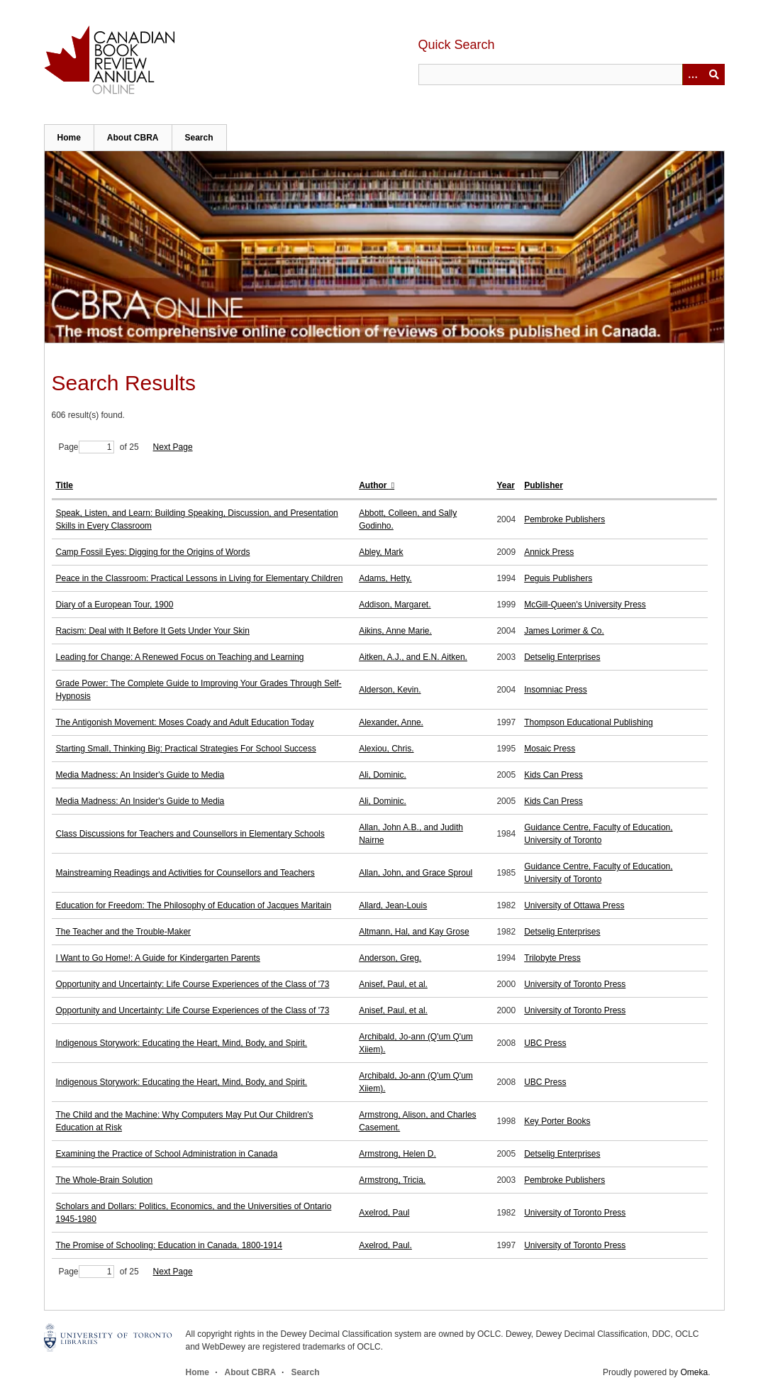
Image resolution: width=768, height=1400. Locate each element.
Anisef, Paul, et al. (393, 984)
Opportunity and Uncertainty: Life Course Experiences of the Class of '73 (193, 984)
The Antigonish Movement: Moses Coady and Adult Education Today (185, 722)
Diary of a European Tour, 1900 (115, 605)
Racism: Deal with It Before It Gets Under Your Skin (153, 631)
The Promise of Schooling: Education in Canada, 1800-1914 (169, 1245)
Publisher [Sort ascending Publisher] (543, 485)
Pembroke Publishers (564, 519)
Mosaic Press (549, 749)
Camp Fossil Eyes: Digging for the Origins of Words (153, 552)
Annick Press (549, 552)
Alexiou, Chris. (386, 749)
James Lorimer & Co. (564, 631)
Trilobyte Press (552, 958)
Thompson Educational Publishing (588, 722)
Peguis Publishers (558, 578)
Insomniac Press (555, 690)
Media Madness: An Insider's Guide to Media (140, 775)
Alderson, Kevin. (390, 690)
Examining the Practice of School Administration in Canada (167, 1154)
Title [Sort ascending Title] (64, 485)
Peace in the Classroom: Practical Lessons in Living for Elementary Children (199, 578)
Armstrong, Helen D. (397, 1154)
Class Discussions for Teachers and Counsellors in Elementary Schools (190, 834)
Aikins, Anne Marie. (395, 631)
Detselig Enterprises (562, 657)
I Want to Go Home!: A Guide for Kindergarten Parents (158, 958)
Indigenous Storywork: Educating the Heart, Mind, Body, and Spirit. (182, 1043)
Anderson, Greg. (390, 958)
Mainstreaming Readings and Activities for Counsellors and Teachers (185, 873)
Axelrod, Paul (384, 1213)
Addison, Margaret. (394, 605)
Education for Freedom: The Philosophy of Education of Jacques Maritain (194, 905)
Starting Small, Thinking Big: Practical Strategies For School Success (186, 749)
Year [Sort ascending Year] (505, 485)
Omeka (694, 1372)
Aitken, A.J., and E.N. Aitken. (413, 657)
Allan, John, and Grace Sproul (415, 873)
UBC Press (545, 1043)
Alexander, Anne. (391, 722)
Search (199, 138)
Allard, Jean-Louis (393, 905)
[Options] (692, 74)
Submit (714, 74)
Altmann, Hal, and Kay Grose (414, 932)
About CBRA (133, 138)
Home (69, 138)
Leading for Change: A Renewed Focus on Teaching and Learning (180, 657)
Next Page (173, 447)
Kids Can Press (553, 775)
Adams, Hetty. (385, 578)
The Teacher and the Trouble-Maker (123, 932)
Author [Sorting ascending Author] (374, 485)
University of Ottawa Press (574, 905)
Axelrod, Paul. (385, 1245)
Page (86, 447)
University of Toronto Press (574, 984)
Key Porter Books (557, 1121)
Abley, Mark (381, 552)
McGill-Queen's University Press (585, 605)
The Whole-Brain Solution (104, 1180)
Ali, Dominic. (382, 775)
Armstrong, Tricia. (392, 1180)
